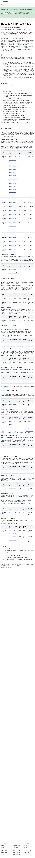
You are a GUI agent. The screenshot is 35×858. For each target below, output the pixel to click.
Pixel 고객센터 (26, 845)
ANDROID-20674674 (12, 160)
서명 (29, 394)
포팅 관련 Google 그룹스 (17, 854)
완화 (16, 49)
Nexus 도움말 (10, 34)
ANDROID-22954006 (12, 540)
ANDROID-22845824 (12, 183)
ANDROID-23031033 (12, 218)
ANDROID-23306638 (12, 241)
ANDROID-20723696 (12, 320)
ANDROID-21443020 (12, 169)
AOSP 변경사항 (10, 15)
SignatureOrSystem (5, 395)
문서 (2, 4)
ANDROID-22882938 (12, 202)
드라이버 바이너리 (4, 852)
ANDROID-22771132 (12, 214)
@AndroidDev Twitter (16, 845)
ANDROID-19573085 (12, 427)
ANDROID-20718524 (12, 164)
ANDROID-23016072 (12, 186)
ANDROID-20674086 (12, 156)
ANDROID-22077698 (12, 178)
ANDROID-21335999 (12, 198)
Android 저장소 (3, 843)
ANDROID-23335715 (12, 269)
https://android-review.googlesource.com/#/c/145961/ (17, 501)
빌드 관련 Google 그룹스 (17, 852)
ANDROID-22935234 (12, 206)
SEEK (2, 437)
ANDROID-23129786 (12, 226)
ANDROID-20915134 (12, 530)
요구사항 (2, 845)
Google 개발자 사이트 (5, 386)
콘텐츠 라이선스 (17, 564)
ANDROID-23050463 (12, 404)
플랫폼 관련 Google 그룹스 (17, 850)
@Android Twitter (16, 843)
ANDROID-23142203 (12, 533)
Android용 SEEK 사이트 (18, 453)
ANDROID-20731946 (12, 421)
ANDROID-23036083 (12, 210)
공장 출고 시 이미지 (4, 850)
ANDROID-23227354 (12, 233)
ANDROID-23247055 (12, 189)
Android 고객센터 (27, 843)
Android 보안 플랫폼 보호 (25, 47)
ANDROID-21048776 (12, 166)
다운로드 (2, 847)
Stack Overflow (26, 852)
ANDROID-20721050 (12, 194)
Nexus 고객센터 (26, 847)
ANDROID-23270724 (12, 222)
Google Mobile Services (28, 850)
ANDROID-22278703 (12, 536)
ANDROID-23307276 (12, 272)
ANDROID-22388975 (12, 180)
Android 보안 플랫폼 (14, 57)
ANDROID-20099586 (12, 512)
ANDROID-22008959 (12, 175)
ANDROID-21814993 (12, 172)
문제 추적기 (25, 854)
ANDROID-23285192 (12, 237)
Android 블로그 (15, 847)
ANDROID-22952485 (12, 298)
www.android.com (27, 849)
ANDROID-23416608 (12, 249)
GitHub (2, 854)
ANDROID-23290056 (12, 302)
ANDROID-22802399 (12, 362)
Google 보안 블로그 (16, 849)
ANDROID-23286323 (12, 274)
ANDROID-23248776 (12, 192)
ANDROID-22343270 (12, 488)
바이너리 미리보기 (4, 849)
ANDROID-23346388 (12, 245)
